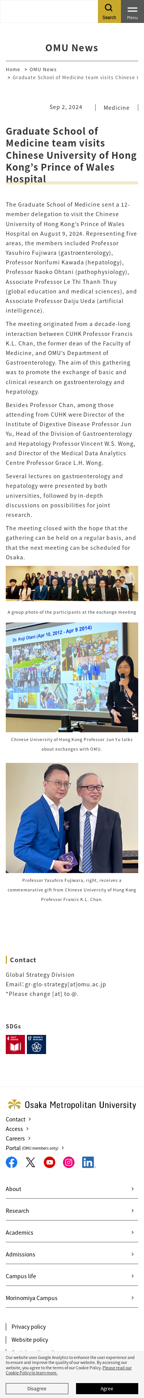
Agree (107, 1388)
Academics (19, 1232)
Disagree (36, 1388)
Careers (15, 1138)
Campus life (21, 1276)
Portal (32, 1148)
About (13, 1189)
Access (14, 1128)
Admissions (20, 1254)
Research (17, 1210)
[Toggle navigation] (132, 11)
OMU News (43, 69)
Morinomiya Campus (32, 1298)
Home (13, 69)
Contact (15, 1119)
